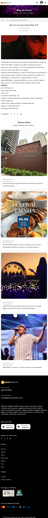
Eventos (3, 461)
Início (2, 20)
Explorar (3, 449)
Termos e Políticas (6, 480)
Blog (7, 20)
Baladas (3, 452)
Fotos (2, 464)
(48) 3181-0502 (6, 390)
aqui (11, 101)
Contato (3, 477)
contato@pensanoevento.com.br (12, 398)
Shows (3, 455)
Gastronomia (4, 458)
